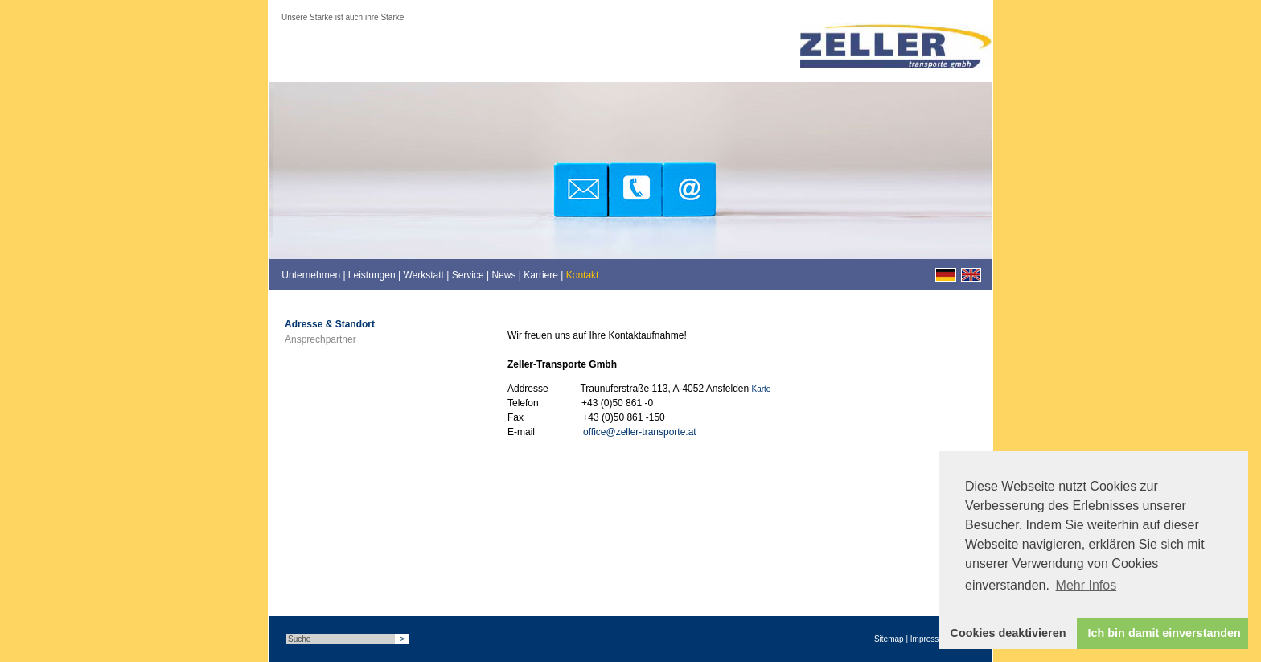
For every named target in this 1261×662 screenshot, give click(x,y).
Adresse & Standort (330, 324)
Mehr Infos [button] (1086, 585)
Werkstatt (423, 275)
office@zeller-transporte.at (639, 432)
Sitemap (889, 639)
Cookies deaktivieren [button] (1008, 633)
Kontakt (582, 275)
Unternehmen (310, 275)
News (503, 275)
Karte (761, 388)
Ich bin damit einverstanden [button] (1164, 633)
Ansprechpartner (320, 339)
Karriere (541, 275)
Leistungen (372, 275)
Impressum (930, 639)
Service (468, 275)
